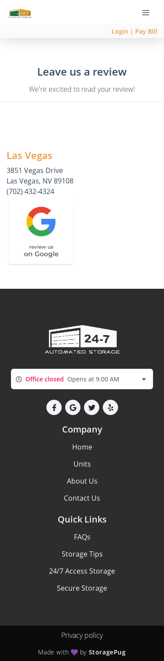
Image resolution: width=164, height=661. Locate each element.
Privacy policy (82, 635)
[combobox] (82, 379)
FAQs (82, 537)
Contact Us (82, 498)
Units (82, 464)
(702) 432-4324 (30, 191)
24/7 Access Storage (82, 571)
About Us (82, 481)
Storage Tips (82, 554)
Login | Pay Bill (134, 31)
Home (82, 447)
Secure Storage (82, 588)
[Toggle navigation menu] (149, 12)
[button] (54, 407)
